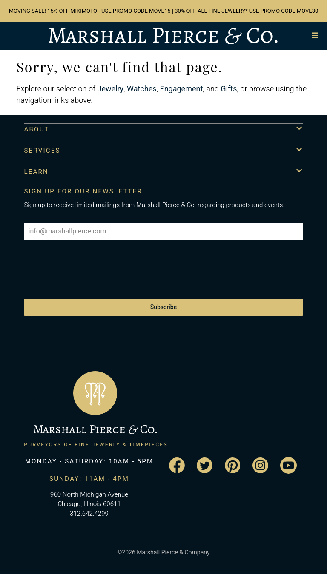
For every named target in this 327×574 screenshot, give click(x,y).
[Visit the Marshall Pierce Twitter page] (204, 465)
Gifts (229, 89)
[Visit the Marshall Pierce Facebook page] (177, 465)
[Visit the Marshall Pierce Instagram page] (260, 465)
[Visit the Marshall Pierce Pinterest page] (233, 465)
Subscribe (163, 307)
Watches (142, 89)
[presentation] (88, 265)
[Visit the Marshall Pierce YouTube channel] (288, 465)
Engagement (181, 89)
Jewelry (111, 89)
